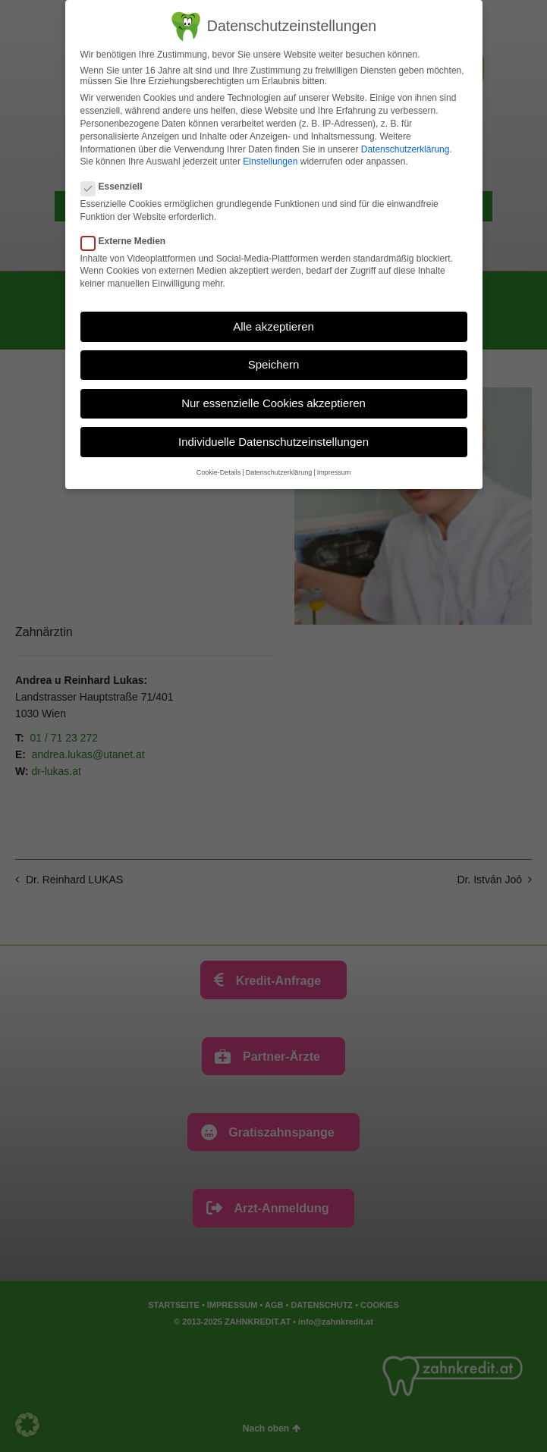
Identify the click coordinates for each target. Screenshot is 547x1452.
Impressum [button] (334, 472)
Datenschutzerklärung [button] (279, 472)
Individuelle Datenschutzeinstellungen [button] (273, 441)
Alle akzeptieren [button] (273, 326)
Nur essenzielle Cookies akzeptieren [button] (273, 403)
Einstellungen (270, 161)
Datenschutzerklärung (405, 149)
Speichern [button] (274, 364)
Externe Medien (128, 241)
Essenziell (116, 186)
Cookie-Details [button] (218, 472)
